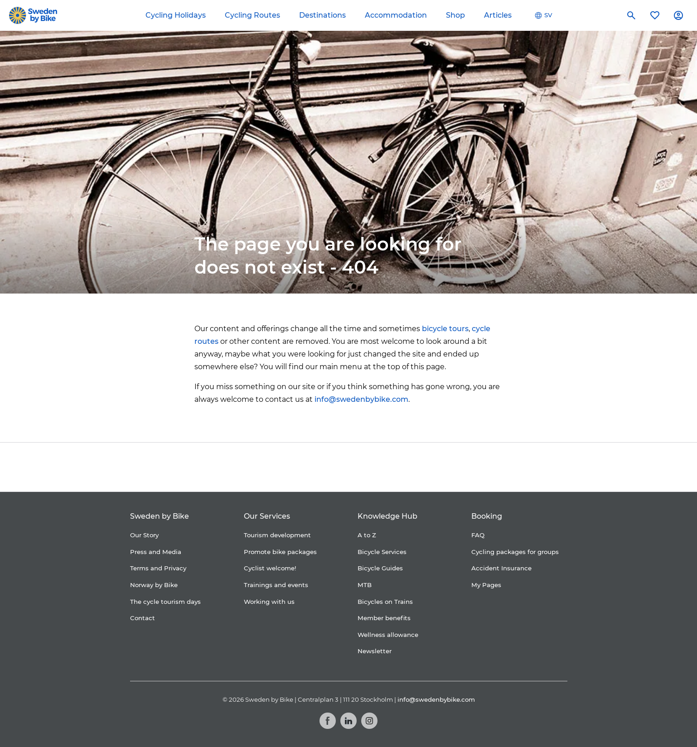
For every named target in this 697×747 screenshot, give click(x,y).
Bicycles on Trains (385, 601)
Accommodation (396, 15)
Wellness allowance (388, 634)
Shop (455, 15)
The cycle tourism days (165, 601)
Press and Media (155, 551)
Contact (142, 618)
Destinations (322, 15)
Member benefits (384, 618)
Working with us (269, 601)
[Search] (631, 15)
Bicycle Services (382, 551)
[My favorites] (654, 15)
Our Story (144, 535)
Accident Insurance (501, 568)
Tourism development (277, 535)
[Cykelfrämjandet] (274, 467)
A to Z (367, 535)
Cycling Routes (252, 15)
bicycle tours (445, 328)
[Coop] (230, 467)
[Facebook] (327, 721)
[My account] (678, 15)
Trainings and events (276, 584)
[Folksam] (329, 467)
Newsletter (375, 651)
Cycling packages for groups (515, 551)
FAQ (477, 535)
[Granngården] (405, 469)
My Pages (486, 584)
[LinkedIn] (348, 721)
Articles (498, 15)
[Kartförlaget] (468, 467)
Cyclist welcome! (270, 568)
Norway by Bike (154, 584)
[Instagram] (369, 721)
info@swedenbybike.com (361, 399)
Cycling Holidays (175, 15)
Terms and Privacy (158, 568)
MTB (365, 584)
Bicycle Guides (380, 568)
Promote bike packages (280, 551)
